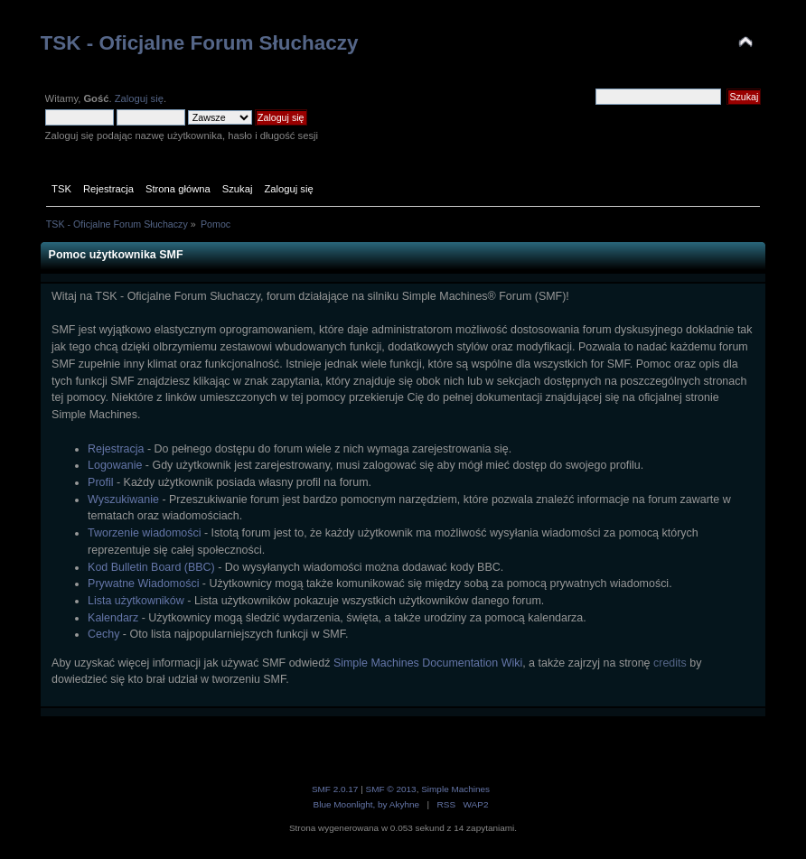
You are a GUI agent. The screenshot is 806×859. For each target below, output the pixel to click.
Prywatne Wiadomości (143, 583)
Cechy (103, 634)
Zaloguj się (139, 98)
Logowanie (115, 465)
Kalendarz (113, 618)
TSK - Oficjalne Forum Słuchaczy (200, 43)
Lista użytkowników (136, 600)
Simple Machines (455, 789)
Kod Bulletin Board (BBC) (151, 567)
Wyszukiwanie (123, 499)
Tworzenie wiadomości (144, 533)
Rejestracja (116, 449)
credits (670, 663)
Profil (100, 482)
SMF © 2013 (391, 789)
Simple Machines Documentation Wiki (427, 663)
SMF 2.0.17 (335, 789)
